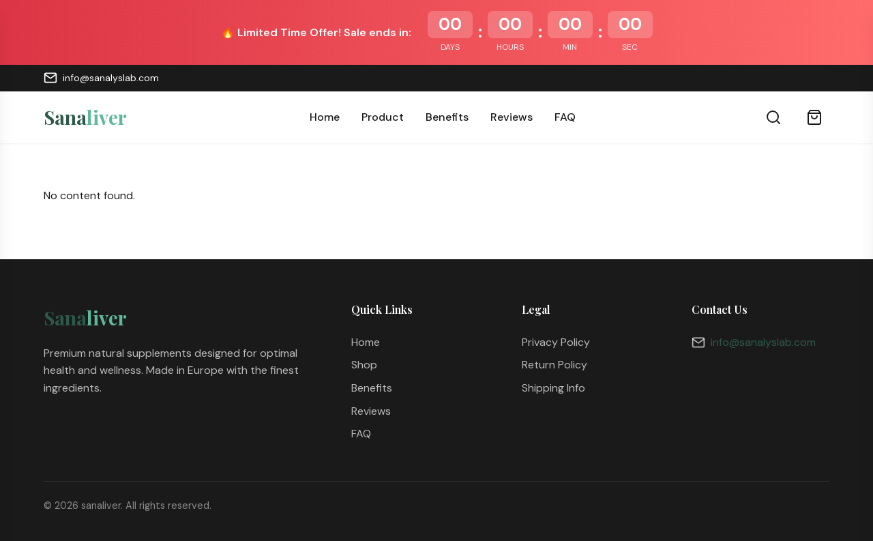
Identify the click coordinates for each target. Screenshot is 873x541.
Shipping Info (553, 388)
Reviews (511, 117)
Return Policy (554, 364)
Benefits (447, 117)
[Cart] (814, 117)
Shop (364, 364)
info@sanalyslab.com (101, 78)
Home (325, 117)
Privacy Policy (556, 342)
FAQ (565, 117)
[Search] (773, 117)
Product (382, 117)
